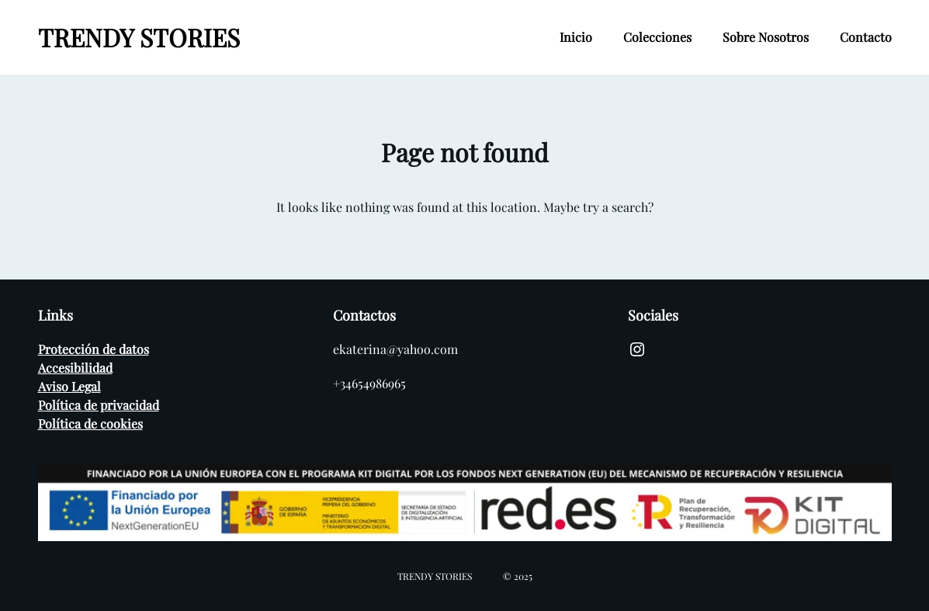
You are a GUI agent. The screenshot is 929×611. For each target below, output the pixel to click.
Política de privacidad (98, 405)
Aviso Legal (69, 386)
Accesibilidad (75, 367)
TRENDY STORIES (139, 37)
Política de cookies (90, 423)
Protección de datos (93, 349)
